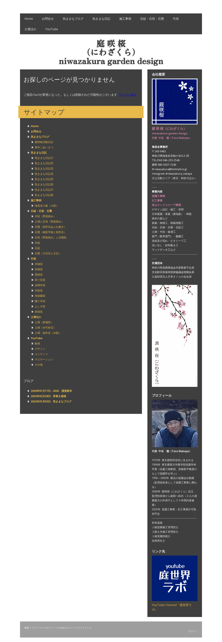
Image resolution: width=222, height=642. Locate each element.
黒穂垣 (39, 274)
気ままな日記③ (44, 168)
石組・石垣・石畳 (152, 19)
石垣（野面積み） (45, 216)
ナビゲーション (44, 359)
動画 (37, 343)
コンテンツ (41, 354)
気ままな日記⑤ (44, 179)
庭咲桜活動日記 (44, 142)
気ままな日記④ (44, 174)
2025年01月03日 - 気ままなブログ (51, 401)
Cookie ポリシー (66, 627)
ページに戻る (127, 95)
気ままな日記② (44, 163)
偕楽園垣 (40, 296)
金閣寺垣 (40, 285)
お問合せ (48, 19)
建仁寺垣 (40, 301)
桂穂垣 (39, 269)
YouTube (51, 29)
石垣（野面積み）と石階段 (51, 237)
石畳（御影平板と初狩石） (51, 232)
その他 (39, 364)
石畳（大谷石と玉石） (48, 253)
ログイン (193, 631)
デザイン (40, 349)
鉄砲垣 (39, 311)
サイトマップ (84, 627)
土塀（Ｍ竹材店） (45, 327)
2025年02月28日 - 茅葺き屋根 (48, 396)
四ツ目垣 (40, 280)
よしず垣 (40, 306)
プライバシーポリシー (43, 627)
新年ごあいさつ (44, 147)
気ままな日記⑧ (44, 195)
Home (28, 19)
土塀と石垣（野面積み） (49, 221)
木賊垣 (39, 264)
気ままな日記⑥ (44, 184)
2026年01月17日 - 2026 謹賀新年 (51, 391)
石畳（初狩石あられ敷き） (51, 227)
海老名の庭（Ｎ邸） (47, 205)
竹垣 (176, 19)
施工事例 (125, 19)
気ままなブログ (73, 19)
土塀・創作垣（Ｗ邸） (48, 333)
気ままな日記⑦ (44, 190)
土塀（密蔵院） (44, 322)
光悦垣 (39, 290)
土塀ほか (30, 29)
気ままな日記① (44, 158)
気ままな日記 (101, 19)
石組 (37, 243)
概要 (26, 627)
